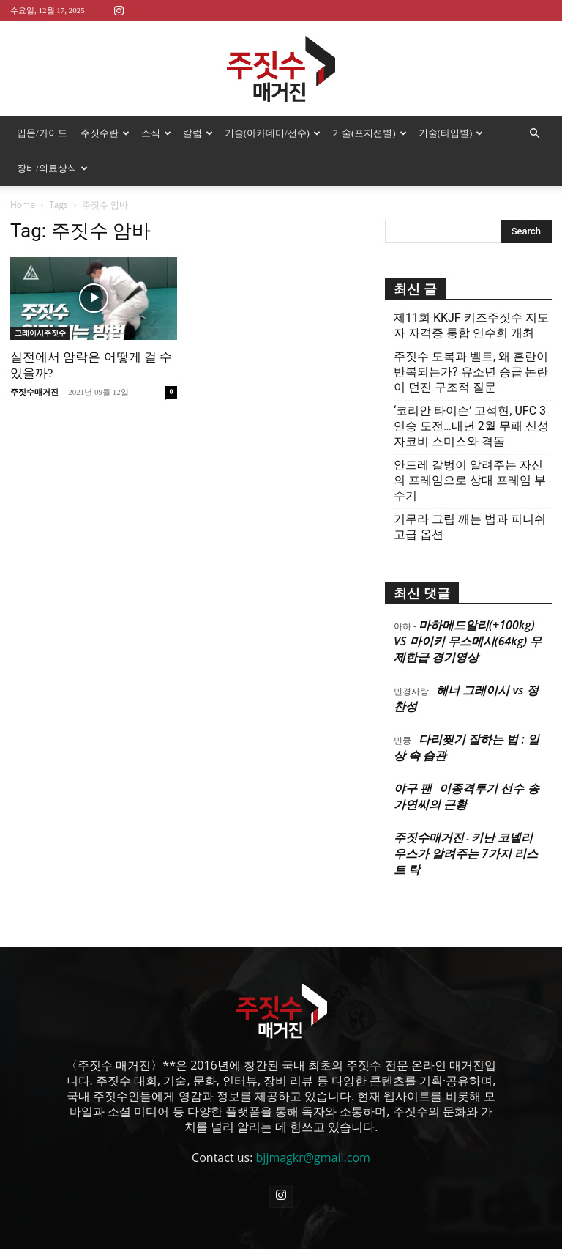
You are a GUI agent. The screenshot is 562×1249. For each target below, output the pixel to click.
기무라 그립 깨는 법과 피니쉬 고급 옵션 (470, 526)
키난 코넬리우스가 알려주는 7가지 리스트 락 (466, 853)
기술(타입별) (451, 132)
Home (22, 205)
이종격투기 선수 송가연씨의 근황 (466, 796)
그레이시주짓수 (40, 333)
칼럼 (198, 132)
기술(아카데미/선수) (273, 132)
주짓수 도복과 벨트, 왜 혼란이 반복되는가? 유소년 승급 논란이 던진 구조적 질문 (471, 371)
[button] (534, 133)
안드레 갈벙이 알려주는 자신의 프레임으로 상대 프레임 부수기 (470, 480)
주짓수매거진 (34, 392)
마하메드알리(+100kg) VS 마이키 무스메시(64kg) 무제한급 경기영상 (468, 641)
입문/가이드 (42, 132)
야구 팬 (413, 788)
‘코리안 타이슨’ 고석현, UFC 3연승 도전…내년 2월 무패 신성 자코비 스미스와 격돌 (471, 426)
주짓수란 (105, 132)
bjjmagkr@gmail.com (313, 1157)
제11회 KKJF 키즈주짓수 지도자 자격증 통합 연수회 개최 (471, 325)
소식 (156, 132)
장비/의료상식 (52, 168)
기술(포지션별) (369, 132)
